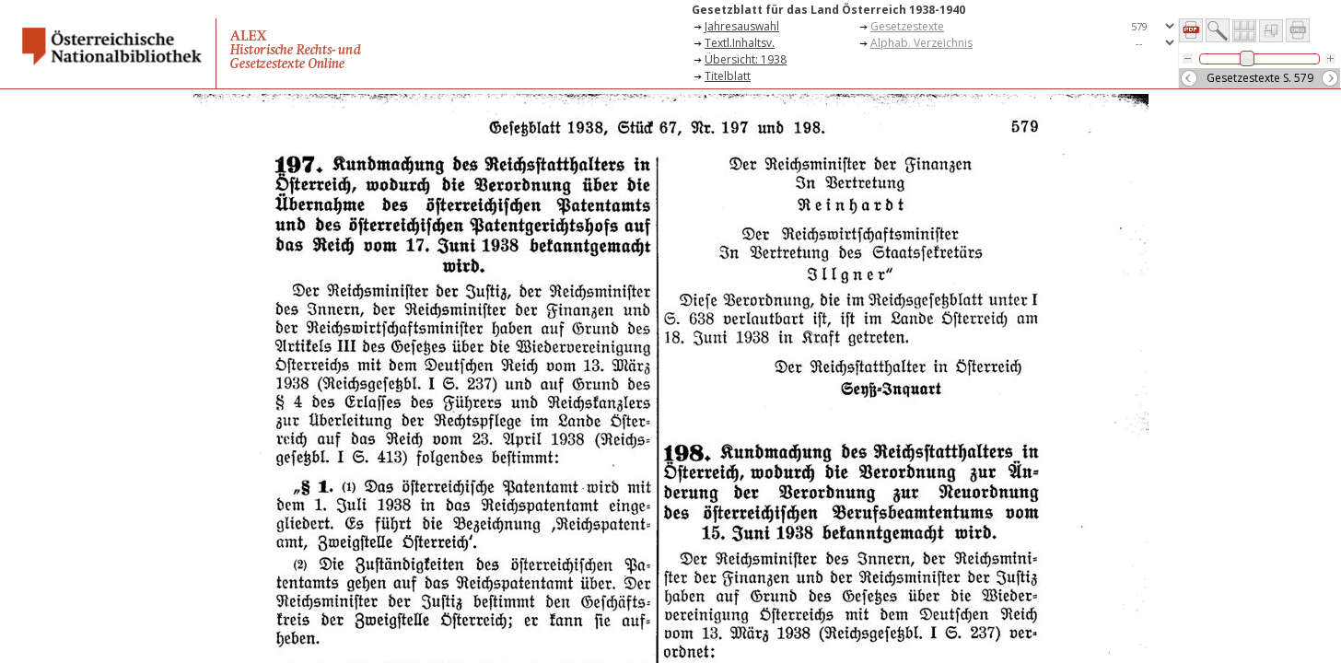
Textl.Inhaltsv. (740, 43)
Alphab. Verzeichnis (921, 43)
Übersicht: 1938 (746, 59)
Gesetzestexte (907, 26)
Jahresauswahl (742, 26)
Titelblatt (728, 76)
